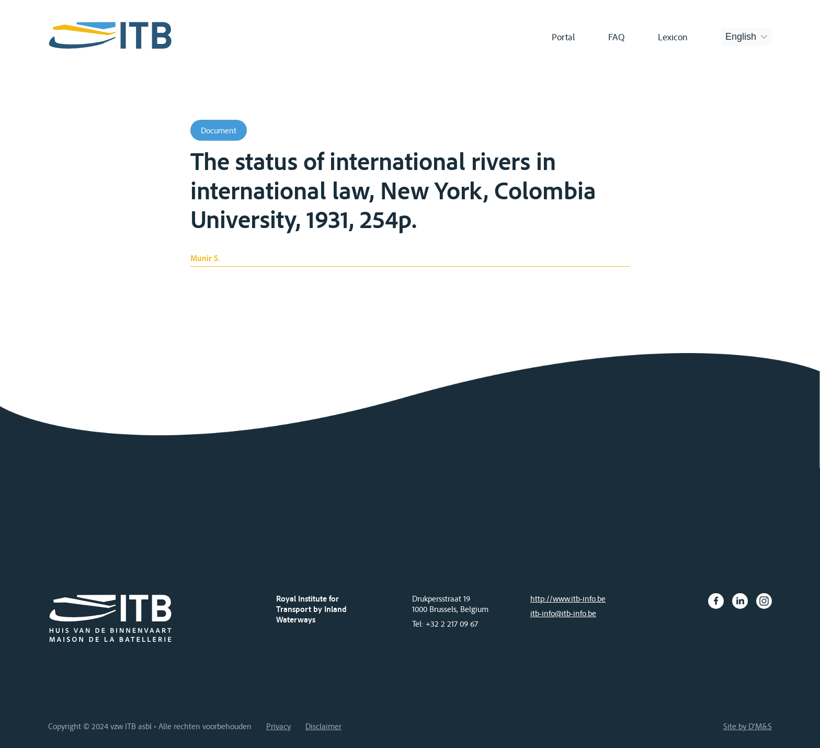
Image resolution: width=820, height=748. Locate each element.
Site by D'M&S (747, 726)
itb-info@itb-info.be (563, 613)
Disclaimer (323, 726)
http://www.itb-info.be (568, 598)
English (740, 36)
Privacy (278, 726)
